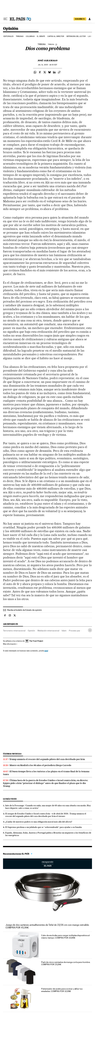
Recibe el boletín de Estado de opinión (24, 610)
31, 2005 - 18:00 (47, 65)
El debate (41, 36)
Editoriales (8, 36)
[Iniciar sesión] (89, 19)
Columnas (30, 36)
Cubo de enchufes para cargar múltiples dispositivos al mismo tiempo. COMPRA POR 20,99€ (65, 936)
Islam (64, 630)
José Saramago (47, 60)
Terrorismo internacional (14, 630)
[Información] (56, 44)
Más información (10, 644)
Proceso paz (74, 630)
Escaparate (47, 863)
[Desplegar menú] (5, 19)
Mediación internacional (48, 630)
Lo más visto (10, 799)
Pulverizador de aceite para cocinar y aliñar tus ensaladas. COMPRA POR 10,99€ (61, 990)
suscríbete (80, 19)
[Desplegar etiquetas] (90, 630)
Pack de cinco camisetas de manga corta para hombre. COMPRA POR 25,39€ (65, 963)
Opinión (10, 29)
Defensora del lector (76, 36)
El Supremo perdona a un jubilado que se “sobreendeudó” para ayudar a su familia (43, 827)
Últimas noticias (12, 754)
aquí (46, 651)
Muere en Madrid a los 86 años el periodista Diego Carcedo (40, 765)
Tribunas (20, 36)
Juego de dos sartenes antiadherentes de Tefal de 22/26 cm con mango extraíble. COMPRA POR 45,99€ (47, 926)
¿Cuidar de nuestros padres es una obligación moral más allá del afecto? (38, 822)
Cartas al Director (55, 36)
